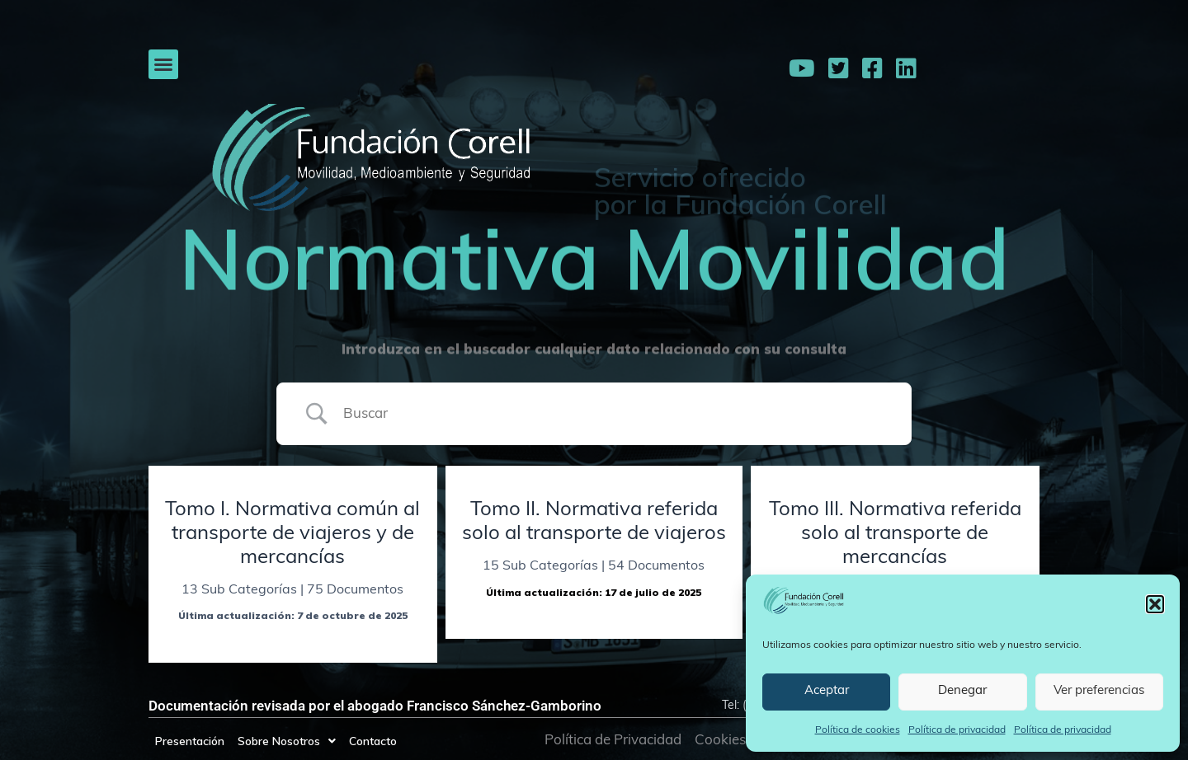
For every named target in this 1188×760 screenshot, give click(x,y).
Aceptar (826, 691)
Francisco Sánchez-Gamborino (504, 705)
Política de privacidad (957, 730)
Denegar (962, 691)
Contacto (373, 741)
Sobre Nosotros (287, 741)
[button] (1155, 604)
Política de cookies (857, 730)
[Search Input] (614, 414)
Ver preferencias (1099, 691)
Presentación (189, 741)
